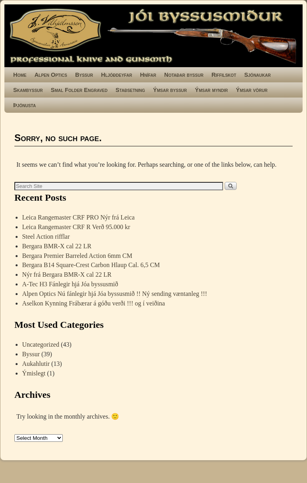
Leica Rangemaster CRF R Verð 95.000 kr (76, 227)
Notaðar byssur (183, 75)
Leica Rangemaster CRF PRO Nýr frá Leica (78, 217)
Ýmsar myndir (211, 90)
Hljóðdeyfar (116, 75)
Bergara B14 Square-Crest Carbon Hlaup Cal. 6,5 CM (91, 264)
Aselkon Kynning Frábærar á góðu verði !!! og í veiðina (93, 303)
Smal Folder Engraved (79, 90)
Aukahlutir (36, 363)
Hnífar (148, 75)
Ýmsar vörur (251, 90)
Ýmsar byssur (170, 90)
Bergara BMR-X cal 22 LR (56, 246)
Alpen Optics (50, 75)
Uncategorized (40, 344)
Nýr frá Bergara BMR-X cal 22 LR (67, 274)
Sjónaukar (257, 75)
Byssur (84, 75)
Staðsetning (130, 90)
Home (19, 75)
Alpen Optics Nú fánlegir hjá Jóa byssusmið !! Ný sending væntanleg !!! (114, 293)
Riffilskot (223, 75)
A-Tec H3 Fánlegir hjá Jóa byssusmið (70, 284)
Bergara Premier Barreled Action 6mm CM (77, 255)
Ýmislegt (34, 373)
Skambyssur (28, 90)
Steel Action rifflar (46, 236)
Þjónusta (24, 105)
